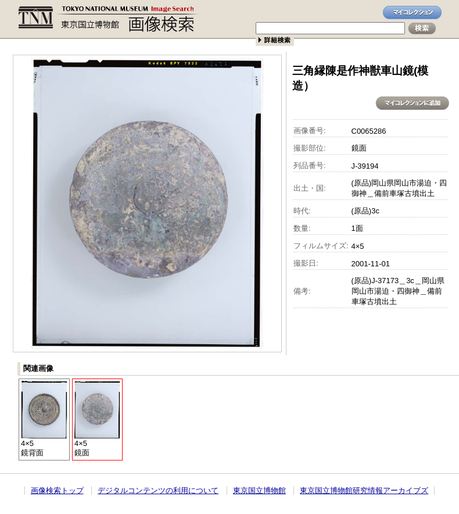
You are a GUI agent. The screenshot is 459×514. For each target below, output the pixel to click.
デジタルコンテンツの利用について (158, 490)
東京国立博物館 (259, 490)
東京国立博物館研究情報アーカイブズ (364, 490)
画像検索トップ (57, 490)
